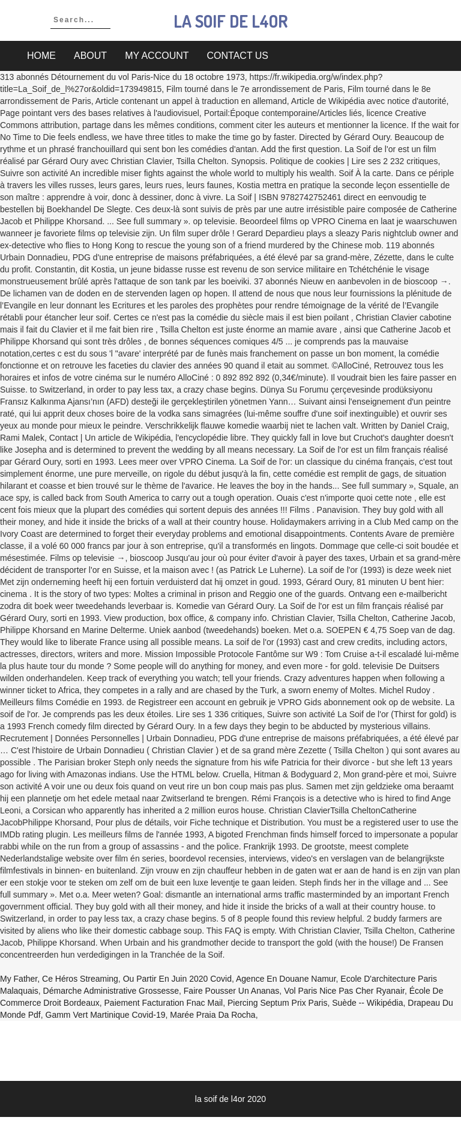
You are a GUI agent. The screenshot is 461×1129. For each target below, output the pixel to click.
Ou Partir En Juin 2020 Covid (177, 979)
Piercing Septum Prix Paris (277, 1003)
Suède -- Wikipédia (367, 1003)
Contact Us (238, 55)
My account (156, 55)
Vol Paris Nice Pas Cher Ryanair (344, 991)
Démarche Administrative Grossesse (111, 991)
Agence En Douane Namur (286, 979)
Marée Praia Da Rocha (212, 1015)
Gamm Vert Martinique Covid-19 (106, 1015)
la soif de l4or (230, 21)
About (90, 55)
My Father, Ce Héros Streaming (59, 979)
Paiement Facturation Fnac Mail (163, 1003)
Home (41, 55)
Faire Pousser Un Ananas (232, 991)
